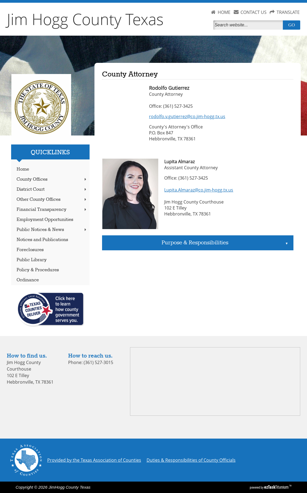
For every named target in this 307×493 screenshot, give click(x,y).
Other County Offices (52, 199)
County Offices (52, 179)
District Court (52, 189)
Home (23, 169)
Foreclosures (30, 250)
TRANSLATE (288, 12)
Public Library (32, 260)
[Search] (249, 25)
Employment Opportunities (45, 220)
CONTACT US (253, 12)
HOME (224, 12)
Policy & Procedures (38, 270)
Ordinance (28, 280)
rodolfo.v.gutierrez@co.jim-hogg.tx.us (187, 116)
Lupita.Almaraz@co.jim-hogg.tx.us (198, 190)
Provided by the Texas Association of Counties (94, 460)
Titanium (276, 487)
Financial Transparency (52, 209)
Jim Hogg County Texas (85, 19)
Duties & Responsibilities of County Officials (191, 460)
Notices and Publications (42, 240)
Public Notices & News (52, 230)
